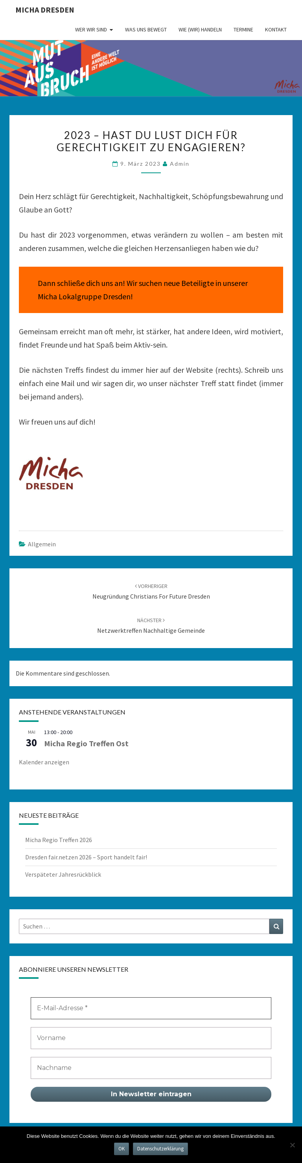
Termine (243, 29)
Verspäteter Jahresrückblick (63, 874)
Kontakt (276, 29)
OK (121, 1148)
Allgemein (42, 544)
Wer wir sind (91, 29)
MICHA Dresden (44, 10)
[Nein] (292, 1145)
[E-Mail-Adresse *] (151, 1008)
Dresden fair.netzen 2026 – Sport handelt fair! (86, 857)
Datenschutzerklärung (160, 1148)
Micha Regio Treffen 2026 (58, 840)
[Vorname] (151, 1038)
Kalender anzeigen (44, 762)
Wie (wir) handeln (200, 29)
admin (180, 163)
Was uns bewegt (146, 29)
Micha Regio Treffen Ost (86, 743)
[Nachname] (151, 1068)
